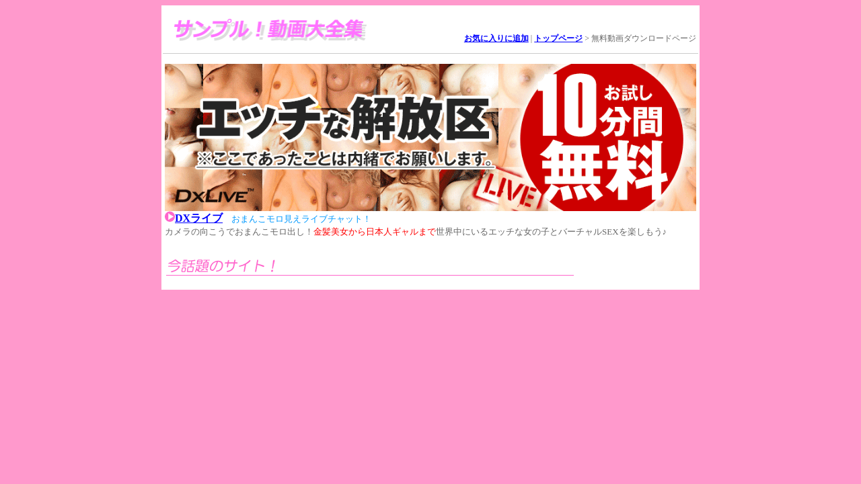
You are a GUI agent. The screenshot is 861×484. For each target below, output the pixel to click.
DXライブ (199, 218)
